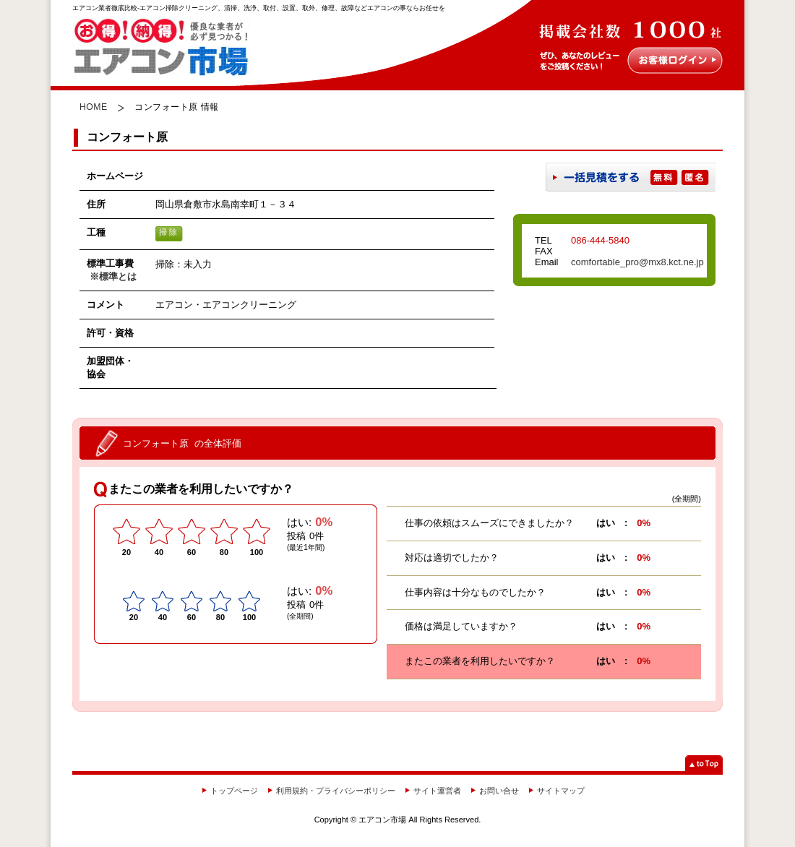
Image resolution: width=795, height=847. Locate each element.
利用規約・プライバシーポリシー (335, 790)
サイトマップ (561, 790)
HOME (94, 107)
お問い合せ (499, 790)
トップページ (234, 790)
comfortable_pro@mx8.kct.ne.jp (637, 262)
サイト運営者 (437, 790)
